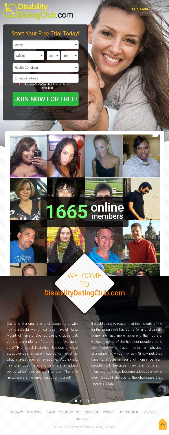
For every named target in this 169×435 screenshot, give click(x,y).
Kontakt (150, 412)
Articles (83, 419)
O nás (51, 412)
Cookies (45, 113)
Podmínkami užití (62, 111)
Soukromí (91, 412)
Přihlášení (140, 9)
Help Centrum (129, 412)
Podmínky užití (69, 412)
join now (16, 412)
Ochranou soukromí (26, 113)
